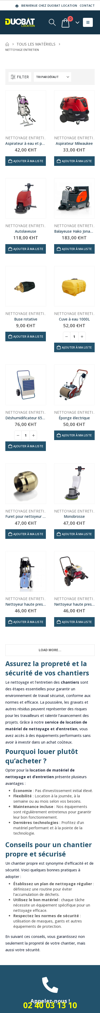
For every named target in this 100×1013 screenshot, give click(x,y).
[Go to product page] (26, 111)
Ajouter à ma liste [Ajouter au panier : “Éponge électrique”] (77, 435)
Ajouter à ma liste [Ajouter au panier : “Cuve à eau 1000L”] (77, 347)
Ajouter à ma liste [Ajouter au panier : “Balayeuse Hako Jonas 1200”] (77, 249)
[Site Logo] (20, 22)
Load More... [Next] (50, 650)
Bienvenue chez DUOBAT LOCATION (45, 5)
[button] (52, 22)
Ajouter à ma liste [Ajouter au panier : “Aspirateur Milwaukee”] (77, 161)
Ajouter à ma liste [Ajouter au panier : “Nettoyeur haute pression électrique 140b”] (28, 622)
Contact (87, 5)
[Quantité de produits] (74, 336)
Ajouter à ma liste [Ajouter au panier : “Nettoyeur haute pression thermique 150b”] (77, 622)
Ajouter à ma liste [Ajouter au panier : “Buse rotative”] (28, 336)
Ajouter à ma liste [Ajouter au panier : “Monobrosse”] (77, 534)
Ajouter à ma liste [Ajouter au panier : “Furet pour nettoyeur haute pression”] (28, 534)
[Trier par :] (52, 77)
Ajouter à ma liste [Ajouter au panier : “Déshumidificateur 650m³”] (28, 446)
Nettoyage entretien (27, 137)
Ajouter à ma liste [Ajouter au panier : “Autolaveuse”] (28, 249)
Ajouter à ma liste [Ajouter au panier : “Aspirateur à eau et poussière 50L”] (28, 161)
